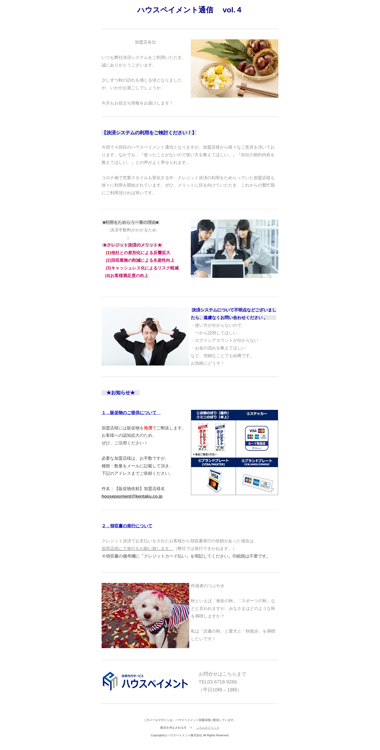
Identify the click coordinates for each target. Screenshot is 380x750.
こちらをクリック (208, 727)
